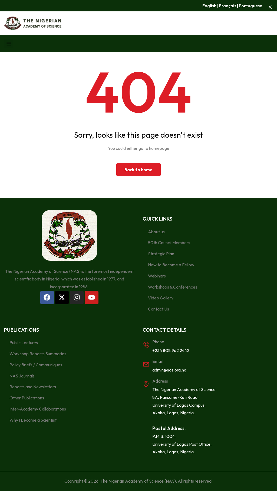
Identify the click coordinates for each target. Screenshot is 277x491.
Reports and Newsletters (32, 386)
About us (156, 231)
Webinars (157, 276)
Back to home (138, 169)
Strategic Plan (161, 253)
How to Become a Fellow (171, 264)
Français (227, 5)
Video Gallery (160, 298)
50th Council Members (169, 242)
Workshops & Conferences (172, 287)
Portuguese (250, 5)
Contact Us (158, 309)
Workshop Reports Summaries (37, 353)
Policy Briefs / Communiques (35, 364)
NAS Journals (22, 376)
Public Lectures (23, 342)
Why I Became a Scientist (33, 420)
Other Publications (26, 397)
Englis (208, 5)
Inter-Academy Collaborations (37, 409)
